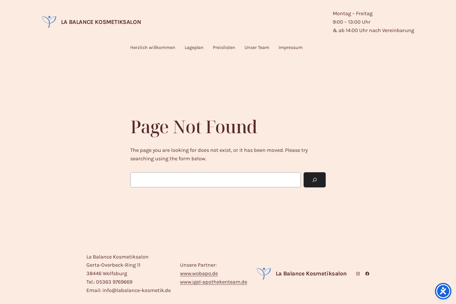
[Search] (315, 179)
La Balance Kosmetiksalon (101, 22)
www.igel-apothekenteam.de (213, 282)
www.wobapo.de (199, 273)
